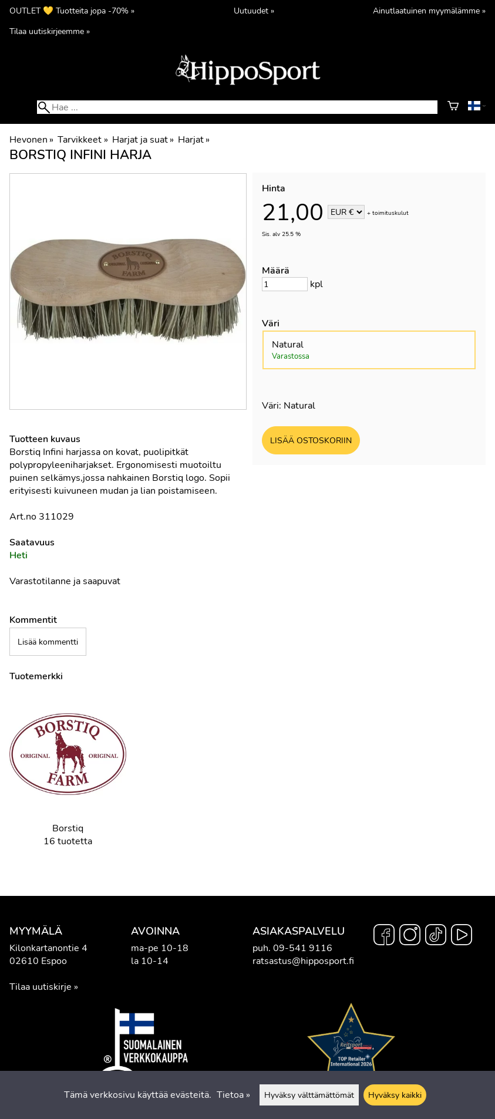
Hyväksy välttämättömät (309, 1095)
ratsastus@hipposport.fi (303, 961)
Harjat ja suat (143, 139)
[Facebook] (384, 936)
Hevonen (31, 139)
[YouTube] (461, 936)
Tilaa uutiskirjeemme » (49, 31)
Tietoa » (233, 1094)
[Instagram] (409, 936)
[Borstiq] (67, 780)
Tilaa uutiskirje (40, 986)
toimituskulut (390, 213)
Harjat (194, 139)
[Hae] (236, 107)
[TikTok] (435, 936)
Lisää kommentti (48, 642)
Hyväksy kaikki (395, 1095)
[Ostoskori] (453, 107)
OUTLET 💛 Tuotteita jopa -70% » (71, 10)
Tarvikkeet (82, 139)
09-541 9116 (302, 948)
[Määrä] (285, 284)
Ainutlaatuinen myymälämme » (429, 10)
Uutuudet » (254, 10)
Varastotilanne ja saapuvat (64, 581)
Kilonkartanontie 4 (48, 948)
